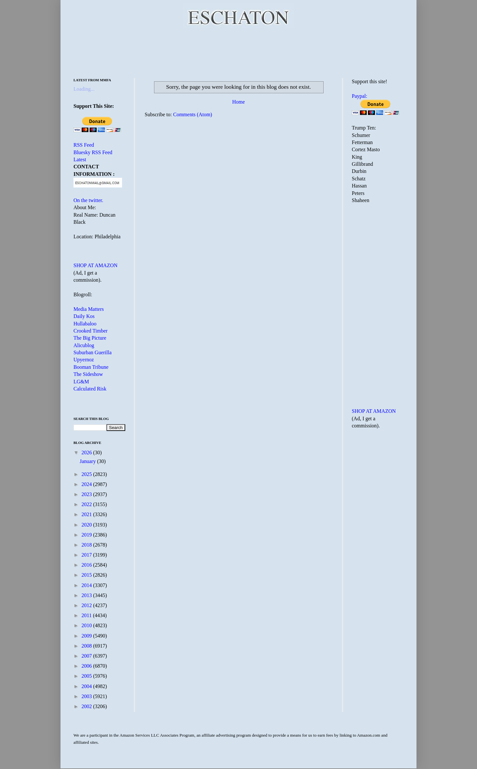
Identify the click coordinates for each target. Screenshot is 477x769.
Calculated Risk (89, 388)
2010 (87, 625)
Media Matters (88, 309)
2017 (87, 555)
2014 (87, 585)
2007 (87, 656)
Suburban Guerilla (92, 352)
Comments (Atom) (192, 114)
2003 (87, 696)
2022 (87, 504)
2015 (87, 575)
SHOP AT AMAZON (95, 265)
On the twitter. (88, 200)
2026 (87, 452)
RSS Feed (83, 145)
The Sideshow (88, 374)
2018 (87, 545)
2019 (87, 534)
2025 (87, 474)
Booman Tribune (90, 367)
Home (238, 102)
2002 (87, 706)
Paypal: (359, 96)
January (88, 461)
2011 (87, 615)
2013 (87, 595)
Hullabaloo (84, 323)
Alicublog (83, 345)
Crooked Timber (90, 331)
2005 (87, 676)
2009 (87, 636)
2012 (87, 605)
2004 (87, 686)
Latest (79, 159)
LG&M (81, 381)
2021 (87, 514)
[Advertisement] (238, 51)
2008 (87, 646)
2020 (87, 524)
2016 (87, 565)
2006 (87, 666)
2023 (87, 494)
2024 (87, 484)
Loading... (83, 89)
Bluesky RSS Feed (92, 152)
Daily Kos (83, 316)
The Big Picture (89, 338)
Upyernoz (83, 359)
